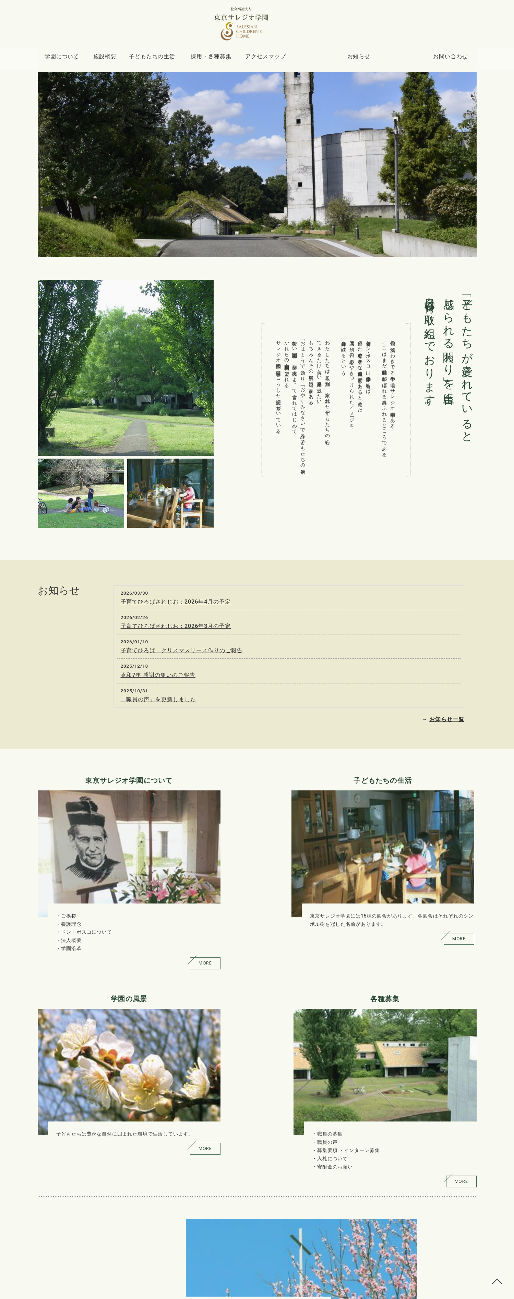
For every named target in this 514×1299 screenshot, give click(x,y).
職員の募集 (409, 878)
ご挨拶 (68, 878)
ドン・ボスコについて (86, 894)
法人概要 (71, 902)
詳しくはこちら (123, 1113)
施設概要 (117, 59)
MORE (125, 928)
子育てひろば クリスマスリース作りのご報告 (182, 650)
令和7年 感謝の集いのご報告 (158, 675)
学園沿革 (71, 910)
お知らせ (371, 59)
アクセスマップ (302, 59)
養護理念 (71, 886)
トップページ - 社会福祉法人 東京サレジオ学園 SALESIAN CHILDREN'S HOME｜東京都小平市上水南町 (257, 27)
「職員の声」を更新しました (158, 699)
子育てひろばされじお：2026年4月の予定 (176, 601)
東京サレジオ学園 (247, 1291)
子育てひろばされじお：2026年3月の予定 (176, 626)
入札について (412, 902)
